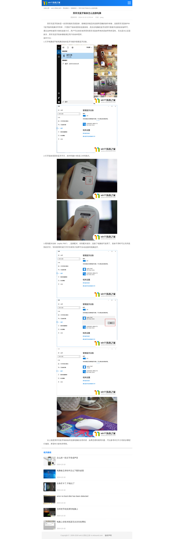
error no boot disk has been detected (72, 496)
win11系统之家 (56, 8)
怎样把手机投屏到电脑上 (67, 509)
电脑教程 (73, 8)
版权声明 (108, 535)
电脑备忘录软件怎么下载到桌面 (70, 471)
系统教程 (66, 8)
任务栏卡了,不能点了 (66, 483)
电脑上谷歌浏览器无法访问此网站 (71, 522)
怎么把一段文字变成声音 (67, 458)
